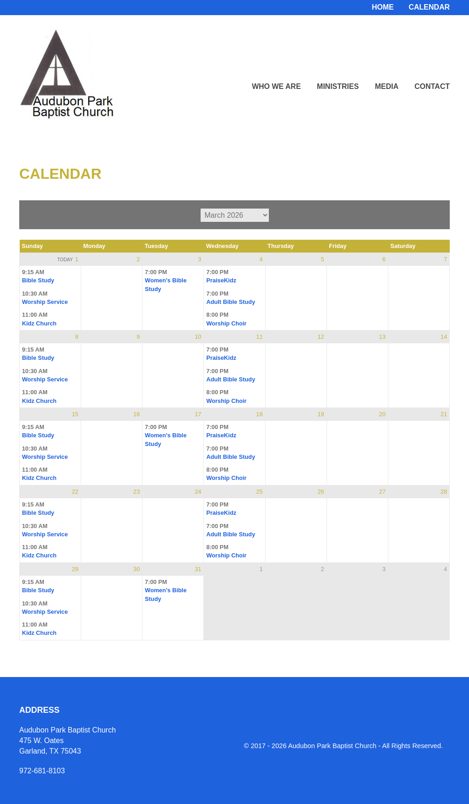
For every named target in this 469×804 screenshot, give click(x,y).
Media (386, 86)
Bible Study (38, 280)
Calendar (429, 7)
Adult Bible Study (230, 301)
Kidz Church (39, 323)
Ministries (338, 86)
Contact (432, 86)
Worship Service (45, 301)
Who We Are (276, 86)
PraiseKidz (221, 280)
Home (383, 7)
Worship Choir (226, 323)
